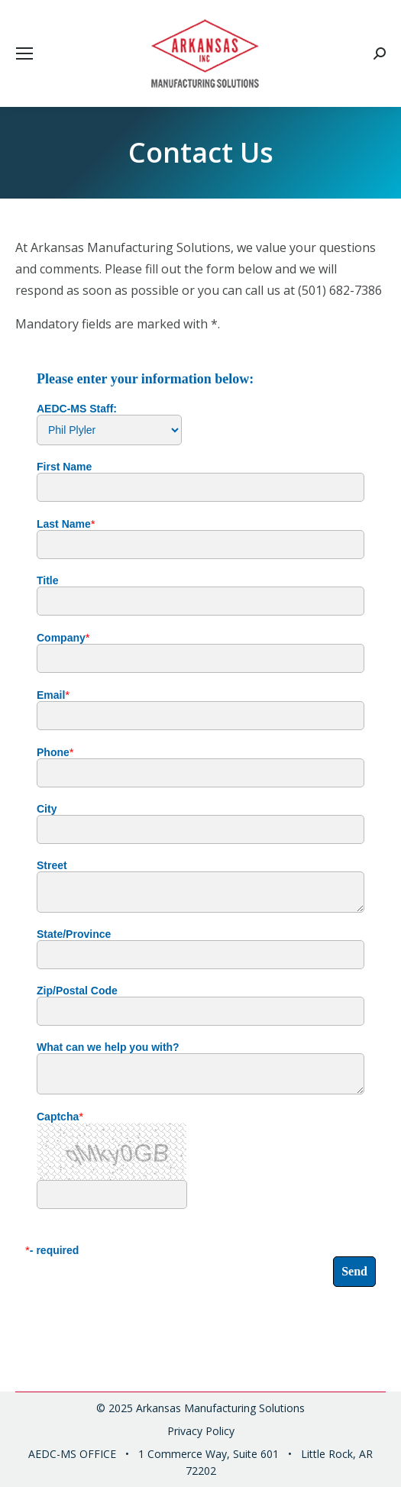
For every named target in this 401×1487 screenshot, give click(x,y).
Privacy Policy (200, 1431)
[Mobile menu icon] (24, 53)
